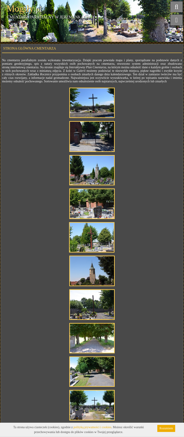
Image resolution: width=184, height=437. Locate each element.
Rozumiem (166, 428)
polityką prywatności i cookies (92, 427)
